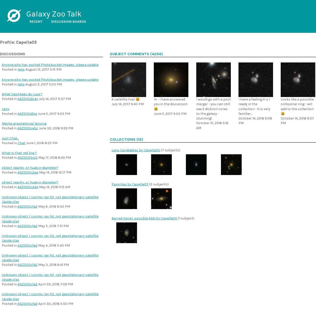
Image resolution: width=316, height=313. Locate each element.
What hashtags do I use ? (22, 94)
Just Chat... (10, 138)
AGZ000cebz (28, 128)
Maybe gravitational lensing (24, 123)
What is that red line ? (19, 153)
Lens (5, 109)
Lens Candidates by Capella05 (136, 150)
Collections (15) (126, 139)
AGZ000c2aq (28, 172)
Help (21, 69)
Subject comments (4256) (136, 54)
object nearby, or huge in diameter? (30, 168)
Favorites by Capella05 (130, 184)
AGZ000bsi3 (28, 158)
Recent (36, 22)
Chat (21, 143)
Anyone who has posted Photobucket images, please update (50, 65)
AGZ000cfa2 (28, 206)
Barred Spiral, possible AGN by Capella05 (144, 218)
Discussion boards (68, 22)
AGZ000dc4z (28, 99)
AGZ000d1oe (27, 114)
